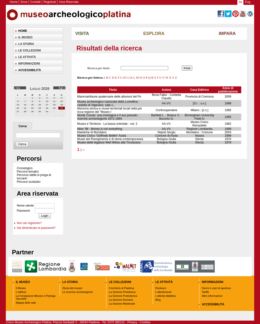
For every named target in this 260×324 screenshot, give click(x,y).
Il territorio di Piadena (121, 288)
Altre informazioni (212, 295)
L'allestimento (163, 292)
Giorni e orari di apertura (216, 288)
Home (14, 2)
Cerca (23, 126)
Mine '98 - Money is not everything (99, 129)
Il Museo (21, 288)
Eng (247, 2)
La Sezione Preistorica (122, 292)
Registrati (50, 2)
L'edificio (21, 292)
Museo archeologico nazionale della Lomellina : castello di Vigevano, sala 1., (108, 103)
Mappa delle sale (26, 302)
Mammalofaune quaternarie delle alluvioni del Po (109, 96)
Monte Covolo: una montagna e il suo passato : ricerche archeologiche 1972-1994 (108, 117)
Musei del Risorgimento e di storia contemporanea (110, 139)
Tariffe (205, 292)
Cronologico (25, 168)
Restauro (160, 288)
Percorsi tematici (28, 171)
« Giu (17, 87)
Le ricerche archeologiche (77, 292)
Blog (158, 299)
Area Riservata (68, 2)
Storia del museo (72, 288)
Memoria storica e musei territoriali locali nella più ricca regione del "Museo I (109, 110)
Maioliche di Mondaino (92, 132)
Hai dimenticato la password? (36, 228)
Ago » (62, 87)
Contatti (35, 2)
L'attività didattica (165, 295)
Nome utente (25, 205)
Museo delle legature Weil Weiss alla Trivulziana (108, 142)
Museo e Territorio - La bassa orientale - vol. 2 (107, 123)
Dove (23, 2)
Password (23, 210)
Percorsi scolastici (28, 181)
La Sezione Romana (121, 299)
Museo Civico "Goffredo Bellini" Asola (101, 135)
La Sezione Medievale (122, 303)
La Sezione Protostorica (123, 295)
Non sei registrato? (29, 223)
